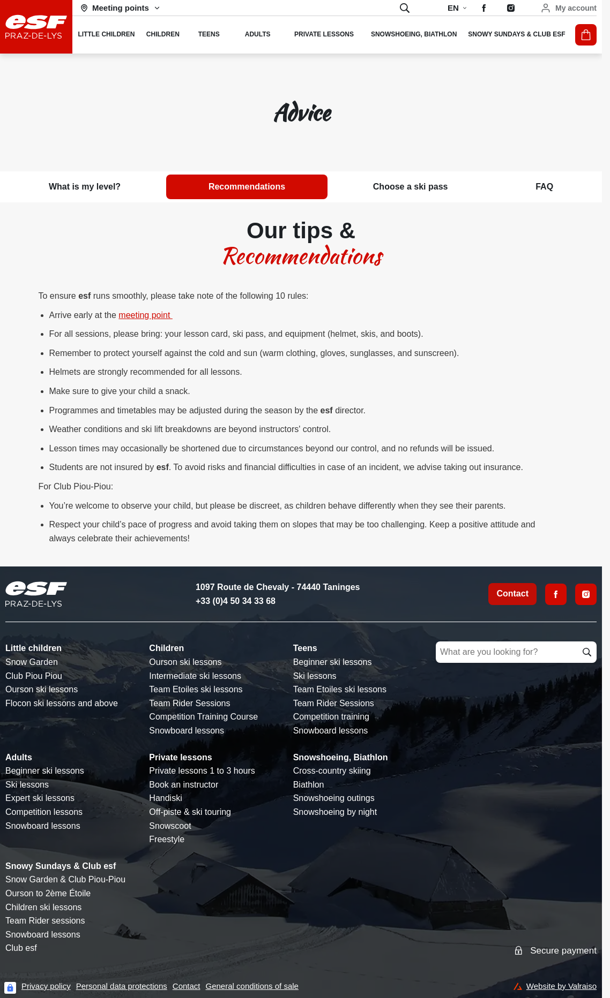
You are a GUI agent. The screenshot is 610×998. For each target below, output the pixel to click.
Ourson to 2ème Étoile (48, 893)
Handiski (165, 798)
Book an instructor (183, 784)
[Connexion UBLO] (10, 988)
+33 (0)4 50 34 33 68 (236, 601)
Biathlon (308, 784)
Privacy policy (46, 986)
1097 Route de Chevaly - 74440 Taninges (278, 587)
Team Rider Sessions (189, 703)
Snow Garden (31, 662)
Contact (512, 593)
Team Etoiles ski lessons (195, 689)
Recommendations (247, 186)
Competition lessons (44, 811)
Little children (33, 648)
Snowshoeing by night (335, 811)
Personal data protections (121, 986)
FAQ (544, 186)
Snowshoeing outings (334, 798)
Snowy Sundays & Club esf (60, 866)
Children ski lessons (43, 907)
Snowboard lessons (186, 730)
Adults (18, 757)
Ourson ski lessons (41, 689)
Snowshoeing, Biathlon (340, 757)
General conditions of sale (252, 986)
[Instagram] (586, 594)
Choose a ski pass (410, 186)
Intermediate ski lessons (195, 676)
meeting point (145, 315)
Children (166, 648)
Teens (305, 648)
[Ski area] (120, 7)
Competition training (331, 716)
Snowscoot (170, 825)
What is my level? (85, 186)
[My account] (568, 8)
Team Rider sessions (45, 920)
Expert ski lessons (40, 798)
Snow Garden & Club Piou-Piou (65, 879)
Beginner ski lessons (332, 662)
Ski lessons (315, 676)
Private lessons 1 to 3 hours (202, 770)
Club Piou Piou (33, 676)
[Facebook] (556, 594)
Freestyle (166, 839)
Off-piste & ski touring (190, 811)
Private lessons (180, 757)
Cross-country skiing (332, 770)
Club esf (21, 947)
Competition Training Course (203, 716)
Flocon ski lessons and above (61, 703)
